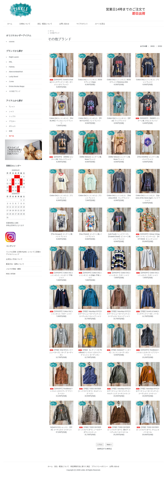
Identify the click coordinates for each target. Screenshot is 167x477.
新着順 (160, 46)
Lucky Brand (13, 76)
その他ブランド (54, 33)
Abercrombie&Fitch (16, 72)
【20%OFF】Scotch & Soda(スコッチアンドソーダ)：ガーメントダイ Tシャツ (61, 82)
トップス (12, 116)
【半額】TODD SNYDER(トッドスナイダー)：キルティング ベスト (90, 391)
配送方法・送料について (15, 264)
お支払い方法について (14, 259)
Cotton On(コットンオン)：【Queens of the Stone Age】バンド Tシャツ (148, 198)
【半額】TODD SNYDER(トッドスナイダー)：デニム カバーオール (147, 429)
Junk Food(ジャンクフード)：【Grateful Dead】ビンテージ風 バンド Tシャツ (118, 236)
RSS (8, 274)
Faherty (11, 67)
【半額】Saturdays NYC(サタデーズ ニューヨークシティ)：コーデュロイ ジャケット (148, 391)
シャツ (11, 111)
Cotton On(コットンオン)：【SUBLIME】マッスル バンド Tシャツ (61, 120)
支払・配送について (43, 24)
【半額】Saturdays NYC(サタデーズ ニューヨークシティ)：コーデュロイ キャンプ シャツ (90, 313)
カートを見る (98, 24)
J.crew (11, 81)
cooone (11, 41)
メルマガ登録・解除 (13, 269)
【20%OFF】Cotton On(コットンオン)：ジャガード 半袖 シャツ (61, 275)
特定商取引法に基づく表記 (80, 466)
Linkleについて (23, 24)
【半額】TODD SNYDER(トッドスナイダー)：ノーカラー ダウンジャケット (90, 429)
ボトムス (12, 126)
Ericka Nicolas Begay (16, 86)
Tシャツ (12, 106)
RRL (10, 62)
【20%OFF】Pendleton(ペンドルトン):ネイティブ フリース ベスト (147, 352)
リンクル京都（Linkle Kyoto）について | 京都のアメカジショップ (23, 253)
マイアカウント (80, 24)
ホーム (8, 24)
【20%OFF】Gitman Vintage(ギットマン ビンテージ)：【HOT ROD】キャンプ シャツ (147, 236)
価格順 (152, 46)
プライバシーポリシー (100, 466)
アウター (12, 121)
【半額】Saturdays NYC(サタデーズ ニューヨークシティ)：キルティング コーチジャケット (119, 391)
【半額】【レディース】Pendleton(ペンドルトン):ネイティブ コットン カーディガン (90, 352)
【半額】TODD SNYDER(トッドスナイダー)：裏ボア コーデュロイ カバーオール (119, 429)
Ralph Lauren (14, 57)
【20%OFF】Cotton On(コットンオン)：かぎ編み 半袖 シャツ (90, 275)
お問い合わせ (62, 24)
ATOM (13, 274)
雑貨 (10, 131)
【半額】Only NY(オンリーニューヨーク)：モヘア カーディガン (61, 352)
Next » (109, 444)
